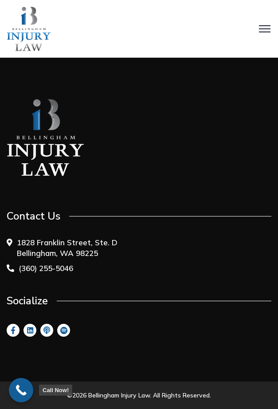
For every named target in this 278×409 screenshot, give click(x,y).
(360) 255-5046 (46, 268)
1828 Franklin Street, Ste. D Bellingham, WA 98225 (67, 248)
